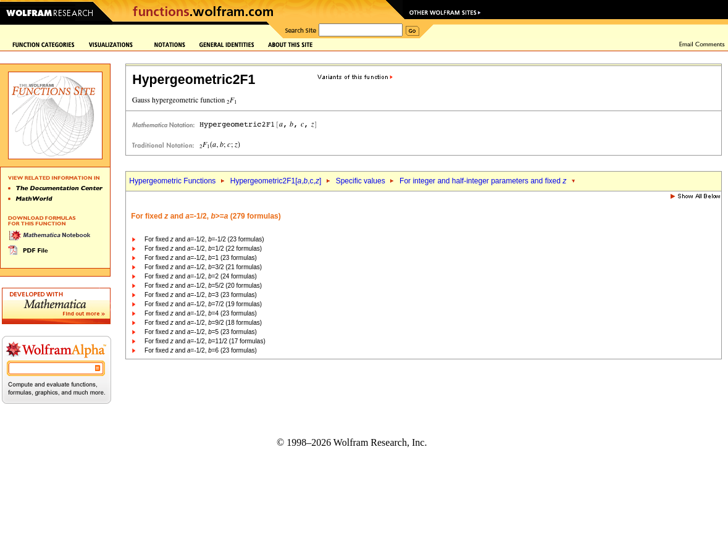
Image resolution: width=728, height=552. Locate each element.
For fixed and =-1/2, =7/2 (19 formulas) (203, 304)
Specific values (360, 181)
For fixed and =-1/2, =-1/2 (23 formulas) (204, 239)
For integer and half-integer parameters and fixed (483, 181)
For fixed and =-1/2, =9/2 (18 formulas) (203, 322)
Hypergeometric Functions (172, 181)
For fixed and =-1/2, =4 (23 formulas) (200, 313)
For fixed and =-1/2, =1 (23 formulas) (200, 257)
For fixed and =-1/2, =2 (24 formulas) (200, 276)
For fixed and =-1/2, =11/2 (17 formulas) (205, 341)
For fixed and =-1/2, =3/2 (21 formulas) (203, 267)
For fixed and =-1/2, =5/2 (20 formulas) (203, 285)
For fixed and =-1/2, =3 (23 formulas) (200, 294)
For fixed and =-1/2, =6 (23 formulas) (200, 350)
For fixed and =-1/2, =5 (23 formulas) (200, 331)
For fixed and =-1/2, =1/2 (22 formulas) (203, 248)
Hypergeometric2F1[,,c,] (275, 181)
